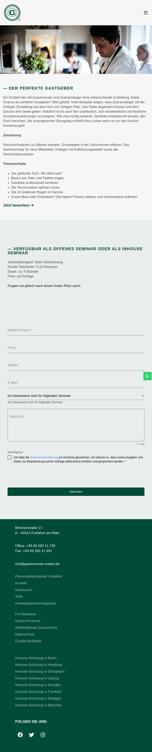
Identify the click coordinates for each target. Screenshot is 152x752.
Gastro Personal (27, 621)
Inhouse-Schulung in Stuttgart (38, 698)
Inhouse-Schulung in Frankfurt (38, 692)
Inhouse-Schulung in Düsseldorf (39, 671)
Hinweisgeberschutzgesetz (36, 603)
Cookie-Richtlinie (28, 641)
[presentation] (76, 475)
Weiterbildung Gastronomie (36, 628)
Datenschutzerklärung (44, 457)
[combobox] (76, 396)
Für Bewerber (25, 614)
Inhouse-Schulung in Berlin (36, 658)
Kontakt (21, 583)
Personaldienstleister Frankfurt (38, 576)
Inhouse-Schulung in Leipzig (37, 678)
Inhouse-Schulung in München (38, 705)
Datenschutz (25, 634)
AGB (19, 597)
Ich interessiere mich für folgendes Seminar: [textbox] (39, 396)
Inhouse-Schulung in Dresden (38, 685)
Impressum (23, 590)
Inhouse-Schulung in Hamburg (38, 665)
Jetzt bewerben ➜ (18, 205)
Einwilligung (16, 452)
